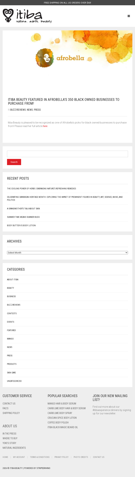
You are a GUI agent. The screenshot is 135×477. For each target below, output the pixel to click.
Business (11, 296)
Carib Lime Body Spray (60, 413)
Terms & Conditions (39, 457)
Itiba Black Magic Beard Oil (63, 427)
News (30, 109)
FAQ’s (5, 408)
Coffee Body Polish (58, 422)
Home (5, 457)
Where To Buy (10, 438)
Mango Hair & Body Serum (62, 403)
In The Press (9, 433)
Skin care (11, 372)
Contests (12, 313)
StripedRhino (43, 468)
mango (10, 339)
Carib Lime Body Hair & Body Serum (67, 408)
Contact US (9, 403)
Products (11, 364)
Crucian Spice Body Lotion (62, 417)
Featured (11, 330)
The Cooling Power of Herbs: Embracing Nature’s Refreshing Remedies (41, 188)
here (45, 126)
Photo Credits (81, 457)
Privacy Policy (61, 457)
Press (37, 109)
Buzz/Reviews (18, 109)
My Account (19, 457)
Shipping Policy (11, 413)
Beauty (10, 288)
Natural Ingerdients (14, 447)
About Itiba (12, 279)
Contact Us (98, 457)
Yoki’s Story (9, 443)
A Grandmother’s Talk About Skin (23, 208)
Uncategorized (14, 381)
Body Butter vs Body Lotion (21, 225)
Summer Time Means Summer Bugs (23, 217)
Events (10, 322)
